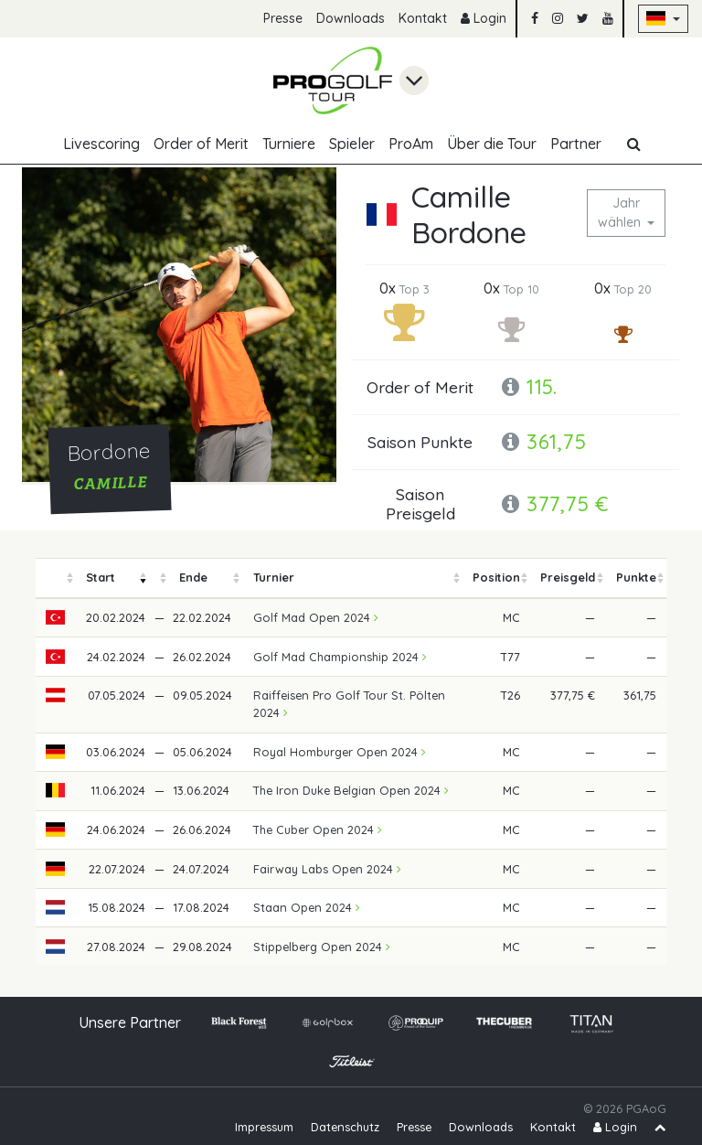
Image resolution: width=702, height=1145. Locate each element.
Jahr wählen (621, 212)
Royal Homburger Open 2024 (339, 751)
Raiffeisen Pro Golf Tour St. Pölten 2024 (349, 704)
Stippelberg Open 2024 (321, 946)
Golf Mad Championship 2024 (340, 656)
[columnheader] (56, 578)
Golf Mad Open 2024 (315, 617)
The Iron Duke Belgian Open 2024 (351, 790)
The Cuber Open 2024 (317, 829)
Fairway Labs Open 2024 (327, 868)
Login (483, 18)
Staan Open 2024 (306, 907)
